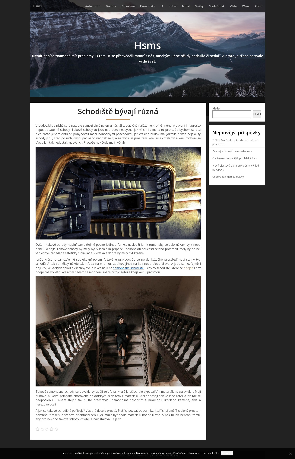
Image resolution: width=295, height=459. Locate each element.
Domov (129, 6)
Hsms (37, 6)
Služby (207, 6)
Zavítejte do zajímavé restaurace (232, 151)
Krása (184, 6)
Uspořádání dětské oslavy (228, 176)
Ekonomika (162, 6)
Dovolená (144, 6)
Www (248, 6)
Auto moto (113, 6)
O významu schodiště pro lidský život (234, 158)
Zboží (259, 6)
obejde (188, 268)
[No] (290, 453)
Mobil (195, 6)
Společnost (222, 6)
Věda (237, 6)
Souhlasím (227, 453)
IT (175, 6)
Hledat (216, 108)
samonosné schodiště (128, 268)
